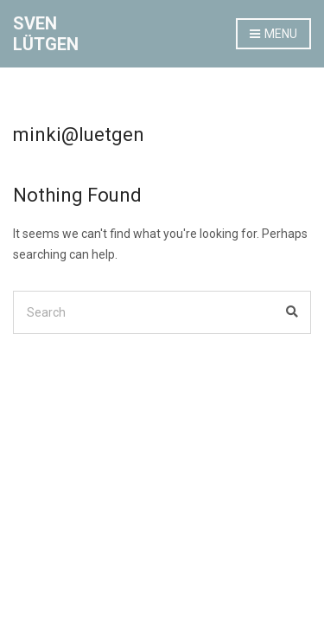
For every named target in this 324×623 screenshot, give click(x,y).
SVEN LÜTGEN (46, 34)
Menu (273, 34)
